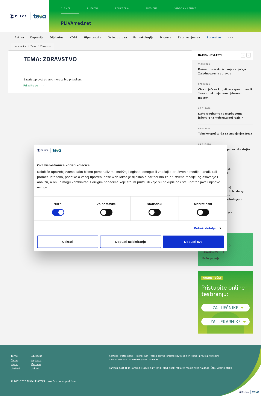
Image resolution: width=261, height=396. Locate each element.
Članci (65, 8)
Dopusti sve (193, 241)
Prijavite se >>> (33, 85)
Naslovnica (20, 46)
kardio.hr (136, 367)
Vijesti (14, 364)
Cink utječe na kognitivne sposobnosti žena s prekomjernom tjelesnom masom (225, 94)
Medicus (151, 8)
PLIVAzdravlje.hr (138, 359)
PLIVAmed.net (76, 23)
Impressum (142, 355)
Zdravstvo (45, 46)
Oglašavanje (127, 355)
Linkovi (35, 368)
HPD (127, 367)
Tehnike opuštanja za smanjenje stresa (225, 133)
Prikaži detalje (205, 228)
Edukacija (122, 8)
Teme (33, 46)
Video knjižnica (185, 8)
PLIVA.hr (153, 359)
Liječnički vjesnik (152, 367)
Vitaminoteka (224, 367)
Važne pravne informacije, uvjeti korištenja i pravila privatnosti (184, 355)
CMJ (121, 367)
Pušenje (207, 258)
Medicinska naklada (197, 367)
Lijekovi (92, 8)
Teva (111, 359)
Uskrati (67, 241)
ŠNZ (213, 367)
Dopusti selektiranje (130, 241)
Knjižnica (36, 360)
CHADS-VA (210, 252)
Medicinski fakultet (174, 367)
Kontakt (113, 355)
